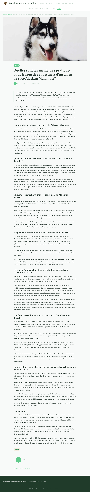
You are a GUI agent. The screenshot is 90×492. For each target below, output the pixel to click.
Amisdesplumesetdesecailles (19, 3)
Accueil (31, 8)
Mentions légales (34, 481)
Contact (43, 481)
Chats (53, 8)
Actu (36, 8)
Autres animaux (44, 8)
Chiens (59, 8)
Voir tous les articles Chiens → (23, 469)
